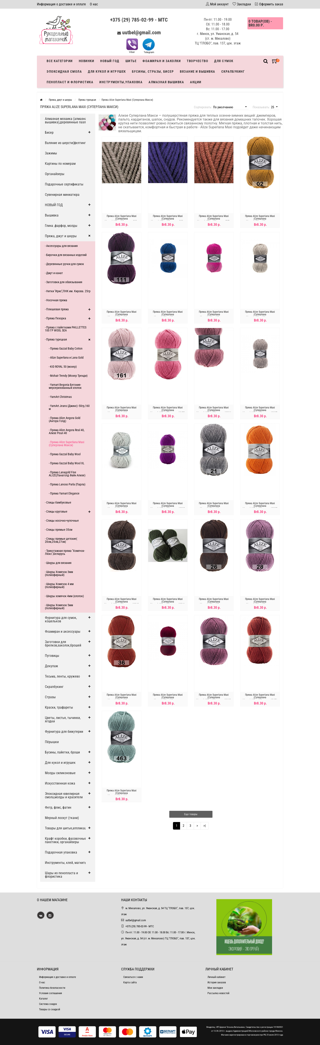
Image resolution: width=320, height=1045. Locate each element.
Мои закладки (215, 987)
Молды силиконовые (60, 773)
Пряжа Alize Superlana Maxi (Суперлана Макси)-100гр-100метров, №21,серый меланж (214, 507)
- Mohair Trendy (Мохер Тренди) (68, 375)
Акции (195, 82)
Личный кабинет (216, 977)
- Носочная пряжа (56, 300)
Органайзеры (54, 174)
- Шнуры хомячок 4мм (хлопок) (64, 596)
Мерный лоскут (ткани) (62, 818)
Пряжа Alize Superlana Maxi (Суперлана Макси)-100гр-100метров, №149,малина (214, 316)
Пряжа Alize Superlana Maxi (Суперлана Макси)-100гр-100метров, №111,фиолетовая (121, 316)
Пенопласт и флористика (70, 82)
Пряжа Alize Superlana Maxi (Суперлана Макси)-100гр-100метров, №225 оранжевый (260, 507)
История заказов (217, 982)
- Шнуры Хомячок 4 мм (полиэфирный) (59, 585)
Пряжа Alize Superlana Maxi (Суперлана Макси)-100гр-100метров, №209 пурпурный (167, 507)
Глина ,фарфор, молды (61, 226)
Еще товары (190, 814)
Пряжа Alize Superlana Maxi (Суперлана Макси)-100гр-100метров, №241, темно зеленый (167, 603)
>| (204, 826)
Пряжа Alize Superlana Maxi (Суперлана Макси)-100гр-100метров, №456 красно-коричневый (260, 699)
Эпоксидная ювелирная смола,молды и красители (64, 795)
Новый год (109, 61)
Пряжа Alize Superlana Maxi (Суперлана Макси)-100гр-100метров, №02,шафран (260, 220)
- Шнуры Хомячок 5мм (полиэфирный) (59, 606)
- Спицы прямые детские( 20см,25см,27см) (61, 540)
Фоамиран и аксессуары (62, 631)
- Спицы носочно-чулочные (62, 520)
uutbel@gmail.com (141, 33)
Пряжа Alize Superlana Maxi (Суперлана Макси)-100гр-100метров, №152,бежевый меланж (260, 316)
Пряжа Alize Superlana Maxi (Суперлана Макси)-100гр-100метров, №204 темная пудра (213, 411)
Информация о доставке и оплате (61, 4)
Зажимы (51, 153)
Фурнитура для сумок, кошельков (61, 619)
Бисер (49, 132)
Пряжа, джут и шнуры (61, 236)
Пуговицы (52, 656)
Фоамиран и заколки (162, 61)
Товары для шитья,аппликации (67, 828)
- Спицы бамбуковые (58, 502)
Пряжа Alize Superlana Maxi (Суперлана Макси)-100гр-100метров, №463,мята (121, 794)
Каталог (43, 998)
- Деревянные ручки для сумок (64, 264)
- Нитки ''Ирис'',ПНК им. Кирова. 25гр (67, 291)
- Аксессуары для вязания (61, 246)
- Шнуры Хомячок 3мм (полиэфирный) (59, 573)
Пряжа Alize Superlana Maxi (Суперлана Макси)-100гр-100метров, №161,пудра (121, 411)
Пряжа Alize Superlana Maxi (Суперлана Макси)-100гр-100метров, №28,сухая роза (260, 603)
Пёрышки (52, 742)
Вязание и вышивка (197, 72)
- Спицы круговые (56, 511)
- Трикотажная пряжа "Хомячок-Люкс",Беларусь (65, 552)
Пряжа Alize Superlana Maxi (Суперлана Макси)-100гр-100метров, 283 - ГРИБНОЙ (121, 220)
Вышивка (52, 215)
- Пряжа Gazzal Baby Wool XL (66, 463)
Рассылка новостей (218, 993)
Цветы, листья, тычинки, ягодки (63, 719)
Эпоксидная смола (64, 72)
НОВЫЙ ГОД (54, 205)
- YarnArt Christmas (60, 397)
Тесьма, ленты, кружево (62, 676)
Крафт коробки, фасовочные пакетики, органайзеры (65, 840)
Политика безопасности (52, 987)
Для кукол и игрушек (107, 72)
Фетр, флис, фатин (58, 807)
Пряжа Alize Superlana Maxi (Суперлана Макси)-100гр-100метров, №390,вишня (168, 699)
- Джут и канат (54, 273)
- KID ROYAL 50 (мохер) (63, 366)
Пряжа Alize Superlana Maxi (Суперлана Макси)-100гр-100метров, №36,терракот (121, 699)
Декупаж (51, 666)
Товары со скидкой (49, 1009)
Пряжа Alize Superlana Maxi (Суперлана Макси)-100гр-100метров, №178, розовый (167, 411)
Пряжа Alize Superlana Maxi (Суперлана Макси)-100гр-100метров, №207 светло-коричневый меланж (260, 411)
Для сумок (223, 61)
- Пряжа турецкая (56, 339)
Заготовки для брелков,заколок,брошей (63, 643)
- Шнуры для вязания (58, 563)
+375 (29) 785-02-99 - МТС (139, 20)
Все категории (60, 61)
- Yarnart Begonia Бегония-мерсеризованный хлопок (65, 386)
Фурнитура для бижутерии (64, 732)
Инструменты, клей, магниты (66, 863)
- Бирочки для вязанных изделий (66, 255)
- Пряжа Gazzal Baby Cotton (65, 348)
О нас (94, 4)
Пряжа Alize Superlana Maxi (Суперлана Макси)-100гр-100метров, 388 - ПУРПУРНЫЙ (167, 220)
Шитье (131, 61)
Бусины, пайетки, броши (62, 752)
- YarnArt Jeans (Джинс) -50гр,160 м (69, 407)
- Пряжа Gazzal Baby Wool (65, 454)
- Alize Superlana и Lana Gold (66, 357)
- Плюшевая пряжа (57, 309)
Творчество (197, 61)
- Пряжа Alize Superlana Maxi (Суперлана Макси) (66, 443)
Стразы (50, 697)
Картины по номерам (60, 164)
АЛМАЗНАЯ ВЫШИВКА (166, 82)
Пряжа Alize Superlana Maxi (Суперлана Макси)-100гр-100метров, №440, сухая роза (213, 699)
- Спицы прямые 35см (58, 529)
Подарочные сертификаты (64, 184)
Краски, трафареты (59, 707)
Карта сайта (130, 982)
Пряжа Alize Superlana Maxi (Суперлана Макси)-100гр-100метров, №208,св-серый (121, 507)
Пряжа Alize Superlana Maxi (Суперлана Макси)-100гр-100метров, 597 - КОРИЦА (214, 220)
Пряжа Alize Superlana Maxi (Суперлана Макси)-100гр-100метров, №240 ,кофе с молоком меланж (121, 603)
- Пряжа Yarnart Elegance (64, 493)
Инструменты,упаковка (121, 82)
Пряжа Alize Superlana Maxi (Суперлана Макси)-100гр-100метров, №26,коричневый (214, 603)
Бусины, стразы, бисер (153, 72)
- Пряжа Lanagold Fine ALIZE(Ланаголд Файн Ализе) (67, 474)
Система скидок (48, 1004)
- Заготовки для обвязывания (63, 282)
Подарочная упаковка (61, 852)
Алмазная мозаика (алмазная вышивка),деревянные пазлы (66, 120)
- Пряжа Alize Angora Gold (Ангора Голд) (64, 419)
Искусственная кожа (60, 783)
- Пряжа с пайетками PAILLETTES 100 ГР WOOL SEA (65, 329)
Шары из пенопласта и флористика (61, 875)
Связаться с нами (133, 977)
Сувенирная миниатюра (62, 195)
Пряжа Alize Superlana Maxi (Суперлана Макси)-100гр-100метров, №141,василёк (168, 316)
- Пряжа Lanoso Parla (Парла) (67, 484)
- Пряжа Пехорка (55, 318)
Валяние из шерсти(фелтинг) (66, 143)
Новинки (86, 61)
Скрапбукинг (233, 72)
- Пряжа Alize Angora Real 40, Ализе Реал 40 (66, 431)
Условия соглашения (50, 993)
